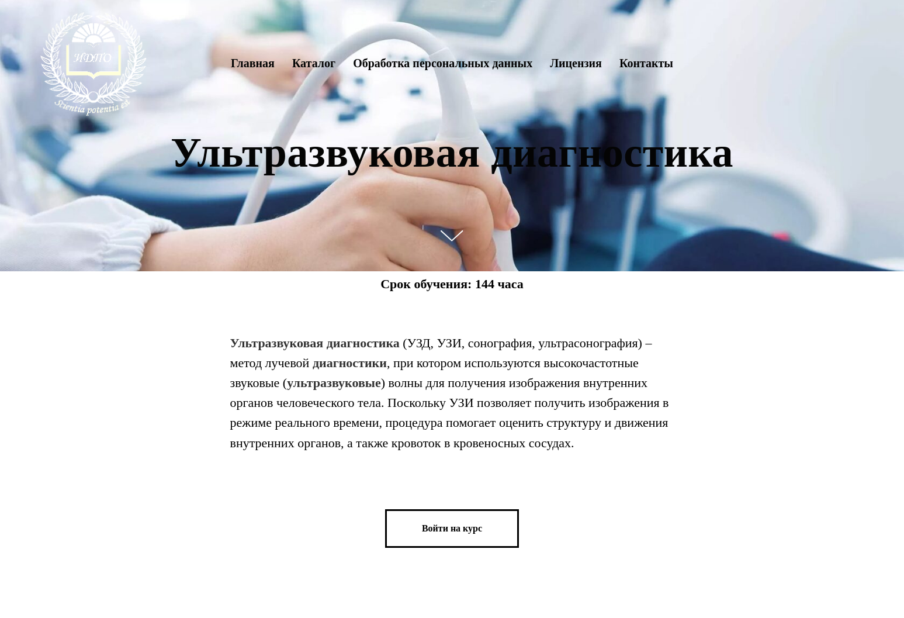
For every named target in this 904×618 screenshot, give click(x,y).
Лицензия (576, 63)
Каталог (313, 63)
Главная (253, 63)
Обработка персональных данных (442, 63)
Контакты (646, 63)
